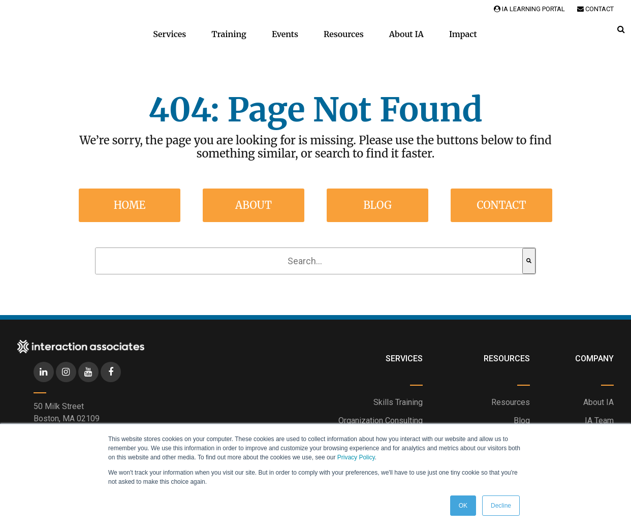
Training (228, 34)
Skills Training (398, 402)
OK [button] (463, 505)
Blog (522, 420)
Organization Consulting (380, 420)
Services (169, 34)
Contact (595, 9)
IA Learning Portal (529, 9)
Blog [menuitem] (377, 205)
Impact (463, 34)
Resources (344, 34)
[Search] (528, 261)
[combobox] (309, 261)
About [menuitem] (253, 205)
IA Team (599, 420)
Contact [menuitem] (501, 205)
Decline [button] (501, 505)
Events (285, 34)
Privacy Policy (356, 457)
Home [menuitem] (130, 205)
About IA (406, 34)
